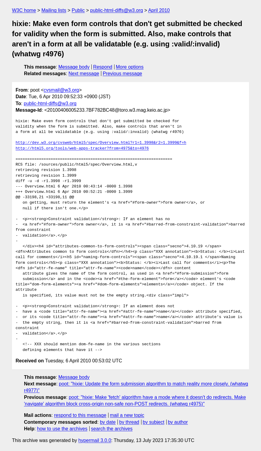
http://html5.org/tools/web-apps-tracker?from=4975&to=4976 (82, 148)
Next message (84, 73)
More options (130, 66)
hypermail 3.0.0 (94, 440)
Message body (74, 66)
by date (107, 422)
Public (78, 10)
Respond (102, 66)
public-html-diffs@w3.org (116, 10)
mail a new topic (127, 415)
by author (178, 422)
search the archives (112, 428)
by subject (153, 422)
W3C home (24, 10)
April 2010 (159, 10)
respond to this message (80, 415)
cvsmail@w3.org (61, 90)
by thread (129, 422)
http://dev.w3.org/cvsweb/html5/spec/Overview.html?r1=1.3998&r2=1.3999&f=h (101, 143)
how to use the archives (62, 428)
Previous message (122, 73)
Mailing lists (53, 10)
